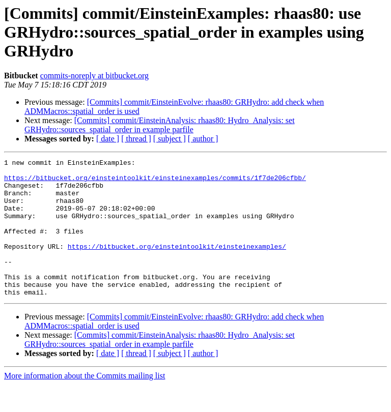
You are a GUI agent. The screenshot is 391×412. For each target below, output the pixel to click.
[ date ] (107, 138)
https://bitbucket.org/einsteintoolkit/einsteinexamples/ (177, 264)
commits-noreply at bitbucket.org (94, 75)
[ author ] (203, 138)
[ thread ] (136, 138)
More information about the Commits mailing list (84, 403)
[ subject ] (169, 138)
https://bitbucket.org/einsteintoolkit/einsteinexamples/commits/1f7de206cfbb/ (155, 182)
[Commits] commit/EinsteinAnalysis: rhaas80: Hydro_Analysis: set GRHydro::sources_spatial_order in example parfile (159, 125)
